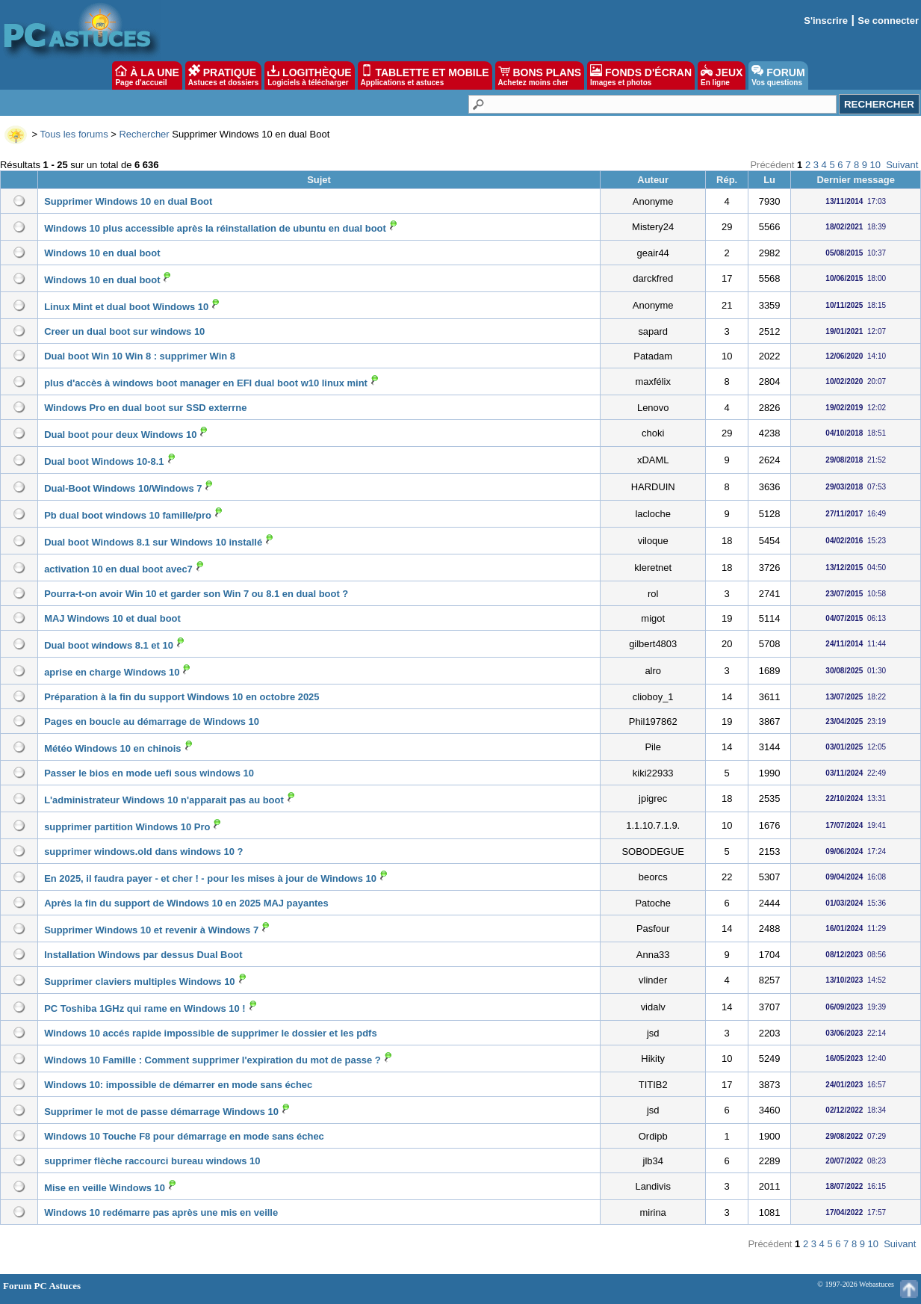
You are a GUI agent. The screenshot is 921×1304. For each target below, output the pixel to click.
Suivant (902, 164)
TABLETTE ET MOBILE (425, 75)
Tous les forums (74, 134)
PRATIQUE (223, 75)
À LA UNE (147, 75)
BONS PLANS (540, 75)
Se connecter (888, 20)
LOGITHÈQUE (309, 75)
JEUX (721, 75)
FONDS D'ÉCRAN (641, 75)
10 (875, 164)
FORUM (777, 75)
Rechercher (144, 134)
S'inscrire (826, 20)
